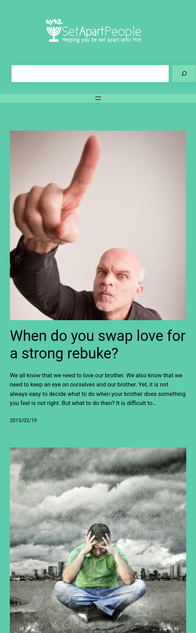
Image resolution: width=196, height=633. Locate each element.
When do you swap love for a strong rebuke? (97, 344)
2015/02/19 (23, 421)
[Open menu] (98, 98)
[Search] (184, 73)
